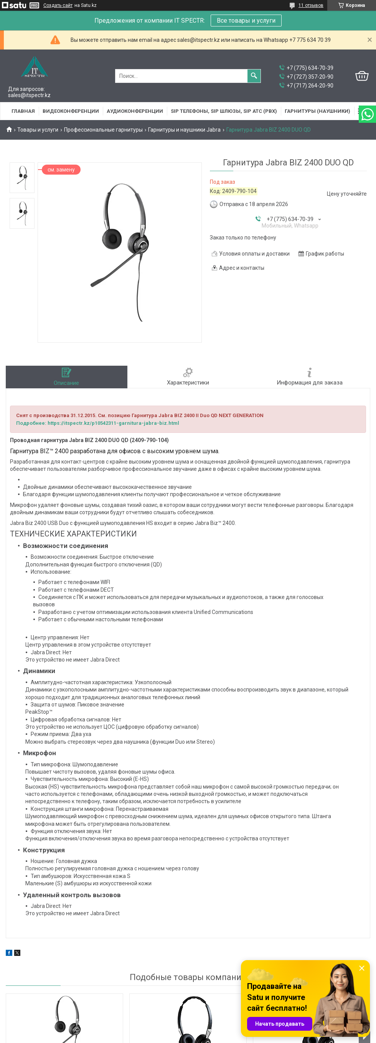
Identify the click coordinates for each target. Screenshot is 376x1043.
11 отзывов (310, 5)
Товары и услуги (37, 130)
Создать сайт (58, 5)
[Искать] (254, 76)
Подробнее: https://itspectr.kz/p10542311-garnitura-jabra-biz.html (97, 423)
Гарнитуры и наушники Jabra (184, 130)
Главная (23, 111)
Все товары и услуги (246, 20)
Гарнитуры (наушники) (317, 111)
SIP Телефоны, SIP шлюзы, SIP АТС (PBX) (224, 111)
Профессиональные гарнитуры (103, 130)
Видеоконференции (71, 111)
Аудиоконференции (135, 111)
